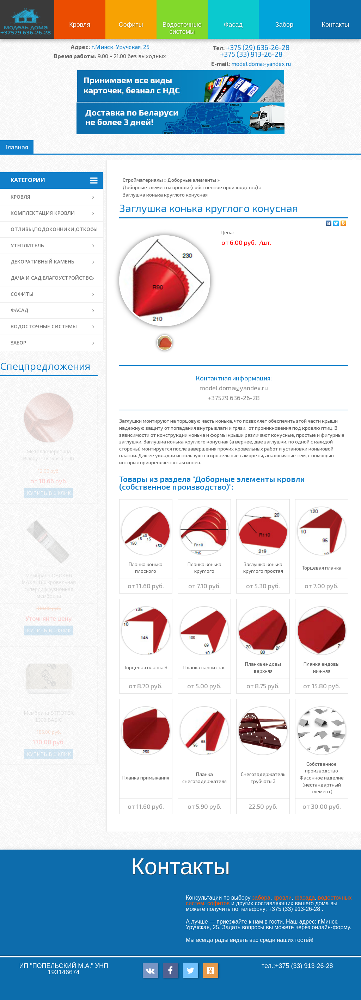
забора (261, 898)
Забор (284, 24)
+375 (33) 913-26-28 (251, 54)
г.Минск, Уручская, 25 (120, 46)
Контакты (335, 24)
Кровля (79, 24)
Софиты (131, 24)
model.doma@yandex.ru (261, 63)
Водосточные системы (182, 28)
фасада (305, 898)
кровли (283, 898)
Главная (16, 147)
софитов (218, 903)
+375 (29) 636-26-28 (257, 47)
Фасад (233, 24)
